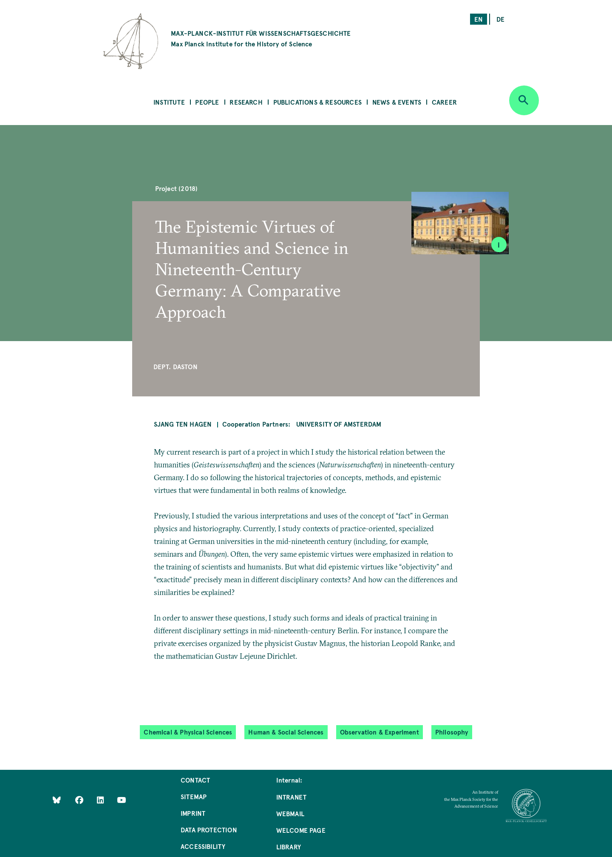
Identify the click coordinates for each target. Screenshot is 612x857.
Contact (195, 779)
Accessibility (203, 846)
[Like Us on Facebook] (80, 799)
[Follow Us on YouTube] (121, 799)
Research (246, 101)
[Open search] (524, 100)
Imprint (193, 813)
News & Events (396, 101)
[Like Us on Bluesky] (57, 799)
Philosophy (451, 731)
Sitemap (194, 796)
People (207, 101)
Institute (169, 101)
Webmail (290, 813)
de (500, 18)
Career (444, 101)
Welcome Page (301, 830)
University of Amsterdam (338, 423)
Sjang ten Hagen (183, 423)
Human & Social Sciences (285, 731)
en (478, 18)
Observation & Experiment (379, 731)
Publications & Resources (317, 101)
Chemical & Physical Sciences (188, 731)
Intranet (291, 796)
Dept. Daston (175, 366)
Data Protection (209, 829)
